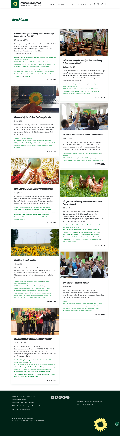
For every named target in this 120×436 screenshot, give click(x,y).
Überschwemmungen (37, 295)
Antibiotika (71, 229)
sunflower (25, 420)
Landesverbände (31, 145)
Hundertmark (41, 369)
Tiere (71, 239)
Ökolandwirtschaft (68, 237)
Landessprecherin (29, 69)
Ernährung (96, 229)
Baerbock (26, 140)
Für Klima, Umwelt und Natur (26, 260)
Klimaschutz (26, 66)
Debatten (48, 140)
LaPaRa (86, 91)
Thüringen (34, 74)
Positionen (52, 217)
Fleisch (75, 232)
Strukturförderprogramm (76, 93)
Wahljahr (101, 160)
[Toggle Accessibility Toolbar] (117, 424)
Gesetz (65, 306)
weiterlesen (51, 80)
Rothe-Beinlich (45, 374)
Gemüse (80, 232)
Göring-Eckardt (26, 369)
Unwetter (17, 298)
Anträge (33, 364)
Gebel (48, 143)
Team (29, 74)
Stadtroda (17, 74)
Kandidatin (27, 371)
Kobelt (48, 371)
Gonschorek (18, 369)
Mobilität (65, 155)
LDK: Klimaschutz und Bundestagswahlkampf (33, 339)
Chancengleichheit (50, 212)
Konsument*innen (76, 234)
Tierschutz (90, 225)
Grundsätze (18, 217)
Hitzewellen (30, 290)
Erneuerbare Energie (20, 290)
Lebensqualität (19, 293)
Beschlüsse (34, 62)
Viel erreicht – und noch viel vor (76, 282)
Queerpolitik (43, 209)
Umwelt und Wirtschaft (45, 74)
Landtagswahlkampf (49, 69)
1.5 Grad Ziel (18, 364)
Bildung (16, 57)
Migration (17, 71)
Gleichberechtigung (44, 214)
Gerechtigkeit (26, 214)
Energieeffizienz (34, 367)
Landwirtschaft (83, 225)
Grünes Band (72, 306)
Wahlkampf (27, 76)
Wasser (71, 227)
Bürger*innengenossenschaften (23, 288)
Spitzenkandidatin (49, 71)
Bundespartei (40, 140)
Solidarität (40, 71)
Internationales (35, 209)
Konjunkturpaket (34, 66)
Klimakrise (38, 290)
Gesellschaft (17, 209)
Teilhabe (17, 219)
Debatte (88, 158)
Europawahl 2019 (73, 153)
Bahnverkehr (44, 364)
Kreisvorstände (68, 308)
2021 (20, 62)
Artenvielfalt (22, 286)
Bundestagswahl (24, 367)
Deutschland (25, 143)
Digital (32, 143)
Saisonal (90, 237)
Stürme (22, 295)
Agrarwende (26, 62)
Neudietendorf (73, 160)
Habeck (53, 143)
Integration (25, 217)
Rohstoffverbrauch (46, 293)
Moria (22, 71)
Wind (45, 298)
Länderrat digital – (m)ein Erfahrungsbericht (32, 117)
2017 (16, 212)
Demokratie (18, 64)
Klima (46, 57)
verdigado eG (41, 420)
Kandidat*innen (19, 371)
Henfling (34, 369)
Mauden (38, 374)
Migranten (45, 217)
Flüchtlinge (95, 89)
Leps (25, 374)
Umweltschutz (48, 295)
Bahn (38, 364)
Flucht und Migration (39, 57)
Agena (20, 140)
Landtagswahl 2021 (71, 86)
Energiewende (38, 64)
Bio (83, 229)
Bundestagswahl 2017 (30, 360)
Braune (17, 367)
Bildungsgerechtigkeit (37, 212)
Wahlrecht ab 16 (75, 310)
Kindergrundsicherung (35, 217)
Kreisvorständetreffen (78, 308)
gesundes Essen (88, 232)
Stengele (23, 74)
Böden (42, 286)
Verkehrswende (19, 76)
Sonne (16, 295)
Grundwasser (67, 234)
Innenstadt (66, 91)
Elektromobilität (37, 288)
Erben (36, 143)
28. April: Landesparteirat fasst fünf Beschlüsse (82, 134)
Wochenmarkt (72, 241)
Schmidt (49, 145)
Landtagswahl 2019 (96, 153)
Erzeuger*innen (68, 232)
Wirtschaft (76, 227)
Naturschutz (67, 310)
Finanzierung (47, 64)
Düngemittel (88, 229)
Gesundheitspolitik (26, 209)
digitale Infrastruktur (27, 64)
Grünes (101, 84)
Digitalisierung (23, 138)
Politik (44, 145)
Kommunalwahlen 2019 (84, 153)
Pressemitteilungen (22, 59)
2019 (69, 158)
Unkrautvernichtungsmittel (82, 239)
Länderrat (22, 145)
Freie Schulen (98, 303)
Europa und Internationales (26, 57)
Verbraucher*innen (95, 239)
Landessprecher (19, 69)
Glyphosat (96, 232)
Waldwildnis (34, 298)
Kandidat (48, 369)
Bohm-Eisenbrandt (48, 62)
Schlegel (53, 374)
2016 (24, 364)
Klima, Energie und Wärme (30, 281)
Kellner (17, 145)
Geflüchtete (18, 66)
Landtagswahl (39, 69)
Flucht (54, 64)
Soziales (49, 209)
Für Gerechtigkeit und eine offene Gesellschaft (33, 188)
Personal (34, 71)
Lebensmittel (95, 234)
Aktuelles (65, 84)
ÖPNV (31, 293)
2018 (65, 158)
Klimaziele (42, 371)
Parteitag (28, 71)
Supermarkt (96, 237)
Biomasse (36, 286)
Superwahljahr (82, 160)
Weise (36, 376)
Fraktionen (42, 143)
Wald (22, 283)
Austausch (74, 158)
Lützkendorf (31, 374)
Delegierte (18, 143)
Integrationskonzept (82, 306)
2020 (16, 62)
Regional (84, 237)
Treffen (96, 160)
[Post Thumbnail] (84, 42)
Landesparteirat (44, 66)
